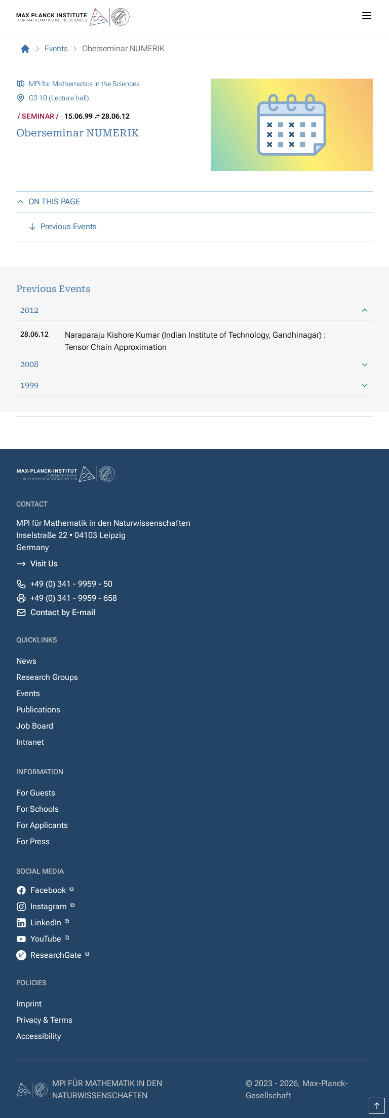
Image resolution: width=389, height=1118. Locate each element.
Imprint (29, 1003)
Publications (38, 709)
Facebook (49, 890)
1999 (194, 385)
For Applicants (42, 825)
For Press (33, 841)
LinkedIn (46, 922)
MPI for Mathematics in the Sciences (84, 84)
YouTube (46, 939)
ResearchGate (57, 955)
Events (28, 693)
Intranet (30, 742)
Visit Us (44, 563)
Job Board (34, 726)
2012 (194, 310)
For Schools (37, 809)
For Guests (35, 793)
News (26, 661)
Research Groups (47, 677)
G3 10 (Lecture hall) (59, 98)
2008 (194, 364)
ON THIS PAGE (48, 201)
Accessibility (38, 1036)
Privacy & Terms (44, 1020)
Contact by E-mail (62, 612)
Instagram (49, 906)
